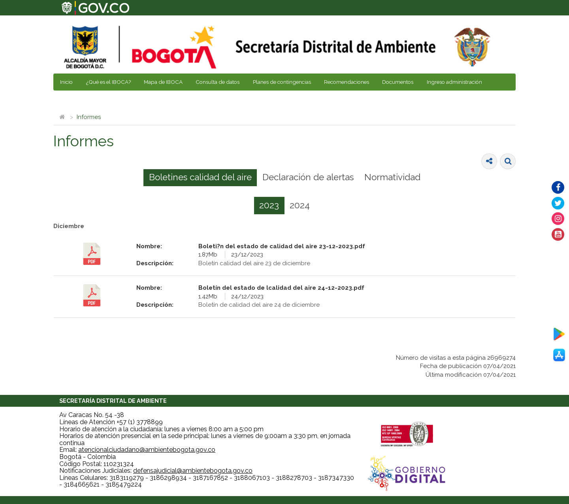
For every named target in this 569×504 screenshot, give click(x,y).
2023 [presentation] (269, 205)
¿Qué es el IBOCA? (108, 82)
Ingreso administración (454, 82)
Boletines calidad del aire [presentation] (200, 177)
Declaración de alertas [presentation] (308, 177)
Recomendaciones (346, 82)
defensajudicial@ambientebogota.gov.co (192, 470)
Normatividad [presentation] (392, 177)
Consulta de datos (217, 82)
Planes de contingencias (282, 82)
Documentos (397, 82)
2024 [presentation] (300, 205)
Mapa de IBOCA (163, 82)
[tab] (200, 178)
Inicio (66, 82)
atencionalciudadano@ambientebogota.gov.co (146, 449)
